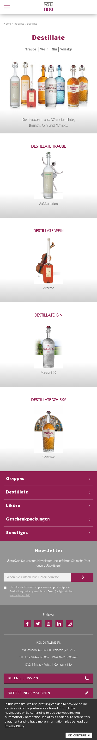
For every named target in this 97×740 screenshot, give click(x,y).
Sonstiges (48, 533)
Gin (54, 49)
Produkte (19, 23)
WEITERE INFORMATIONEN (48, 693)
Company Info (63, 664)
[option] (48, 179)
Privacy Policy (42, 664)
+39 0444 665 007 (36, 657)
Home (7, 23)
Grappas (48, 479)
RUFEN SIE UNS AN (48, 678)
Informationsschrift (20, 595)
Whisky (66, 49)
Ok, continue (79, 735)
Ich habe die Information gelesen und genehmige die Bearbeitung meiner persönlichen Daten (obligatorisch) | (42, 591)
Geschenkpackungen (48, 519)
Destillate (32, 23)
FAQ (28, 664)
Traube (31, 49)
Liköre (48, 506)
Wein (44, 49)
